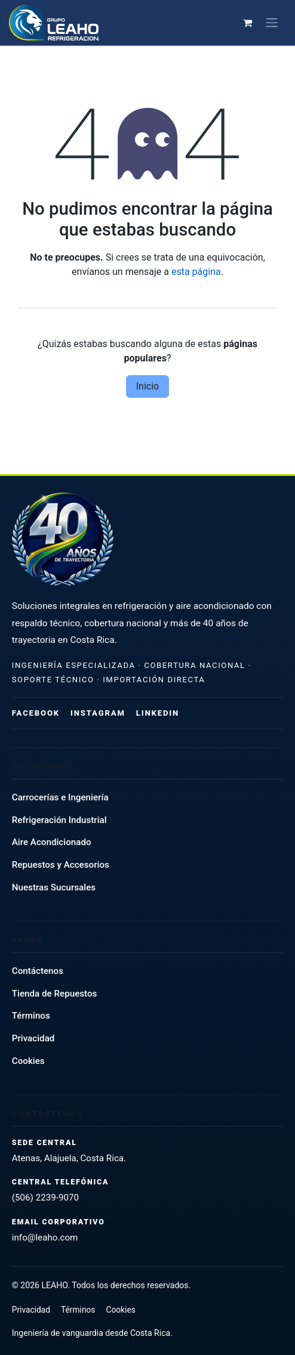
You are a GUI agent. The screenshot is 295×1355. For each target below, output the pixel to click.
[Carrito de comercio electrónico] (250, 23)
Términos (31, 1015)
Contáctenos (37, 971)
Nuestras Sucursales (54, 887)
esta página (196, 271)
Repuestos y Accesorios (60, 864)
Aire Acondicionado (51, 842)
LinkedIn (157, 713)
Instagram (97, 713)
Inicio (147, 386)
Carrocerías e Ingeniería (60, 797)
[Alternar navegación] (274, 23)
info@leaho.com (45, 1237)
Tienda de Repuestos (54, 993)
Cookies (28, 1061)
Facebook (36, 713)
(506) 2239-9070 (45, 1197)
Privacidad (33, 1038)
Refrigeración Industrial (59, 820)
